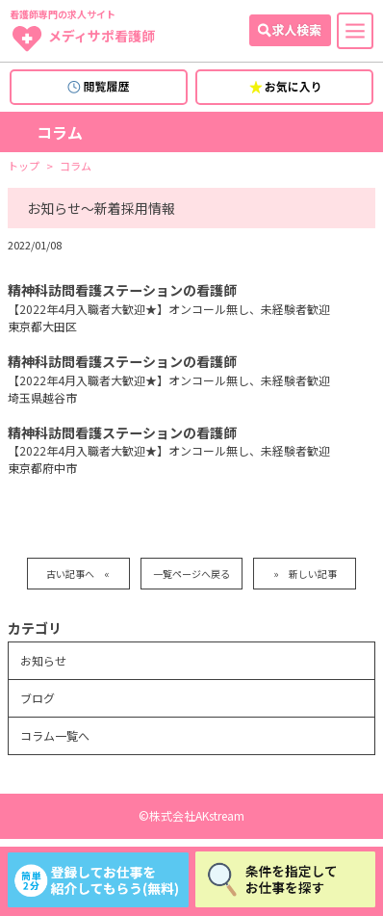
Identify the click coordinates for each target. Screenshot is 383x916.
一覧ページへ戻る (191, 573)
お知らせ (43, 660)
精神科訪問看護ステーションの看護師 (122, 290)
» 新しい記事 (305, 573)
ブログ (37, 698)
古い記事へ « (78, 573)
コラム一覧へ (54, 735)
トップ (23, 166)
